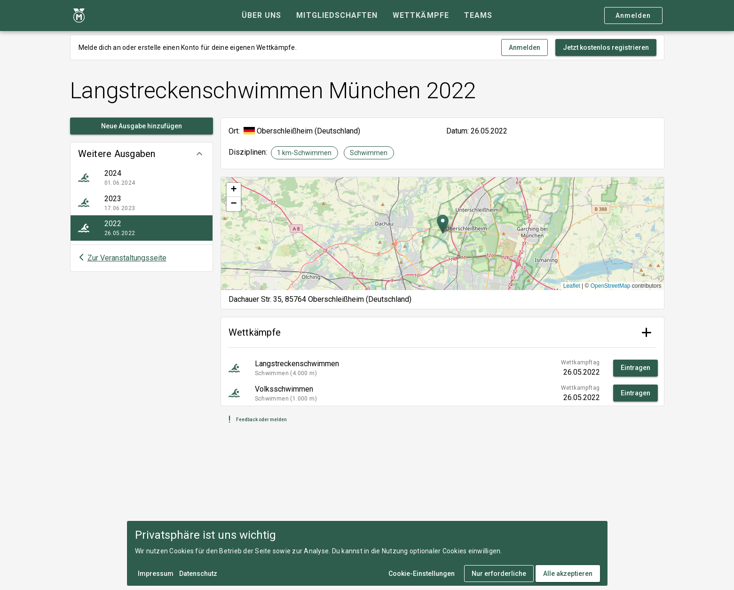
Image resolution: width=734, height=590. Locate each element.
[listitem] (142, 177)
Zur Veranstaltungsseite (126, 257)
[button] (142, 153)
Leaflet (571, 286)
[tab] (261, 15)
